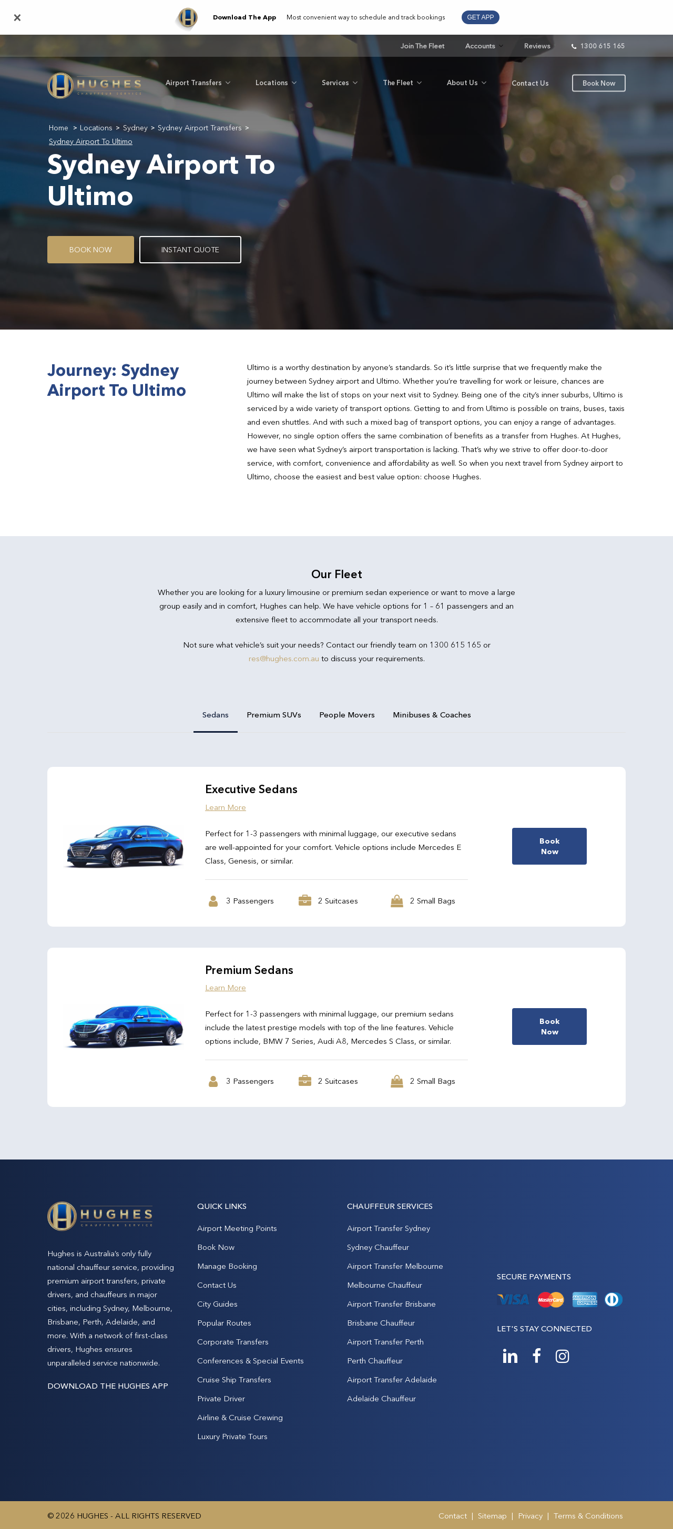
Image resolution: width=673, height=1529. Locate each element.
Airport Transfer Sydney (388, 1228)
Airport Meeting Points (237, 1228)
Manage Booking (227, 1266)
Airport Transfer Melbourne (395, 1266)
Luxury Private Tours (232, 1436)
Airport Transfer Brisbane (391, 1304)
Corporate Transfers (233, 1342)
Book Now (215, 1247)
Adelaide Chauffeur (381, 1398)
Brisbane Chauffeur (381, 1323)
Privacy (530, 1516)
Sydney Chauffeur (378, 1247)
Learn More (225, 807)
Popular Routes (224, 1323)
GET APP (480, 17)
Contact (453, 1516)
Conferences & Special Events (250, 1361)
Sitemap (492, 1516)
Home (58, 127)
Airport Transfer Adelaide (392, 1379)
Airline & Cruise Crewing (240, 1417)
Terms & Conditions (588, 1516)
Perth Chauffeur (375, 1361)
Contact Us (217, 1285)
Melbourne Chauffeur (384, 1285)
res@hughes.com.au (284, 658)
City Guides (217, 1304)
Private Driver (221, 1398)
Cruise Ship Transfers (234, 1379)
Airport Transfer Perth (385, 1342)
